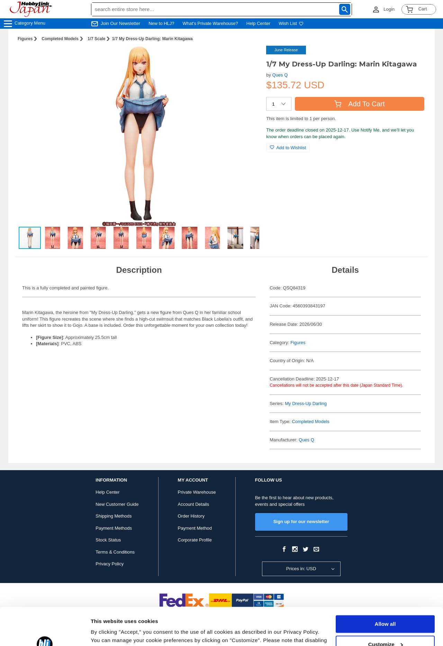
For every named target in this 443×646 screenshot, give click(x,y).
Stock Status (108, 539)
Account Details (193, 504)
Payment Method (195, 528)
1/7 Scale (96, 38)
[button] (247, 58)
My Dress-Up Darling (306, 403)
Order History (191, 516)
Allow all (385, 589)
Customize (385, 609)
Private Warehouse (197, 492)
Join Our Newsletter (120, 23)
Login (389, 9)
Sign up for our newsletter (301, 521)
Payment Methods (114, 528)
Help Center (258, 23)
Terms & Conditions (115, 552)
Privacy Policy (110, 563)
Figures (25, 38)
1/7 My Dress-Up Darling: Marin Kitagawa (152, 38)
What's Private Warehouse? (210, 23)
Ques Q (280, 75)
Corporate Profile (195, 539)
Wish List (291, 23)
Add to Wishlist (288, 147)
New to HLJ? (161, 23)
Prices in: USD (301, 568)
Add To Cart (359, 104)
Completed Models (60, 38)
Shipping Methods (114, 516)
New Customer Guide (117, 504)
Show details (107, 632)
